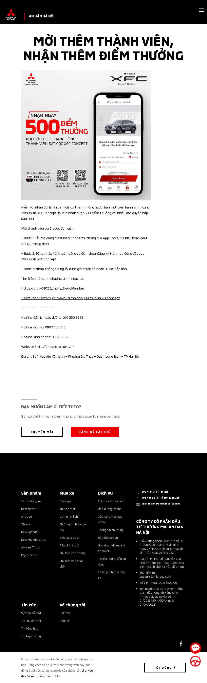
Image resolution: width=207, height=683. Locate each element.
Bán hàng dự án (70, 537)
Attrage (26, 516)
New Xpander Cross (33, 539)
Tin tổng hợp (29, 628)
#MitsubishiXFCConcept (101, 297)
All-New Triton (30, 547)
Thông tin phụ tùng (111, 530)
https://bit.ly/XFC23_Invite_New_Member (52, 288)
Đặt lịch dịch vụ (108, 537)
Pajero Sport (29, 555)
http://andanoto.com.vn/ (54, 346)
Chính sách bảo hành (111, 501)
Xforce (25, 524)
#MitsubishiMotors (36, 297)
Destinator (28, 509)
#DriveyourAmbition (67, 297)
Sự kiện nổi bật (31, 613)
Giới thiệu (66, 613)
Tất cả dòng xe (31, 501)
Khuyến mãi (67, 509)
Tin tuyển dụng (31, 636)
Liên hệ (64, 620)
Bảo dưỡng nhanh (109, 509)
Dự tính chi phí (69, 516)
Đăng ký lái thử (69, 545)
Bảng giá (65, 501)
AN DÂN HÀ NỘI (41, 15)
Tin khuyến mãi (31, 620)
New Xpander (29, 532)
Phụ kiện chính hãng (73, 553)
